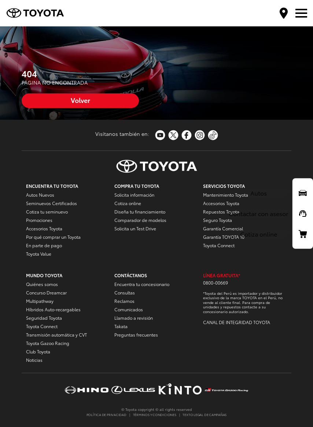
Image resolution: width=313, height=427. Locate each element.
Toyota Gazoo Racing (47, 343)
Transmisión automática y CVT (56, 334)
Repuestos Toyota (221, 211)
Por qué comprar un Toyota (53, 237)
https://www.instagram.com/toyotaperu (200, 135)
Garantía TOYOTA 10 (223, 237)
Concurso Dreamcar (46, 292)
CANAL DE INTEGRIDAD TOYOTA (236, 322)
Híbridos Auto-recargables (53, 309)
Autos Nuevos (40, 195)
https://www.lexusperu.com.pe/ (133, 390)
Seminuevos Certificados (51, 203)
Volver (80, 99)
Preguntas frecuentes (136, 334)
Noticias (34, 360)
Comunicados (128, 309)
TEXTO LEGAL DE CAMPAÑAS (205, 414)
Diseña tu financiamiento (139, 211)
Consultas (124, 292)
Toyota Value (38, 253)
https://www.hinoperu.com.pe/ (86, 389)
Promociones (39, 220)
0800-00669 (215, 282)
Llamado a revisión (133, 318)
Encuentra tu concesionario (141, 284)
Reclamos (124, 301)
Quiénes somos (42, 284)
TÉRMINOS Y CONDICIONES (154, 414)
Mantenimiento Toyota (225, 195)
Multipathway (40, 301)
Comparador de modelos (140, 220)
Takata (121, 326)
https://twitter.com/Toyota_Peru (173, 135)
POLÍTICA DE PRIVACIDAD (106, 414)
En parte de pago (44, 245)
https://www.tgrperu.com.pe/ (226, 389)
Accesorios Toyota (44, 228)
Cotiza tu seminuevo (47, 211)
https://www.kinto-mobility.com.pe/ (180, 389)
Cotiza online (127, 203)
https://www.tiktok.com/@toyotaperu (213, 135)
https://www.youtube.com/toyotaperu (160, 135)
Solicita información (134, 195)
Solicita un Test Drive (135, 228)
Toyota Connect (219, 245)
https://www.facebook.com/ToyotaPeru (186, 135)
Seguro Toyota (217, 220)
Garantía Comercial (223, 228)
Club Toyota (38, 351)
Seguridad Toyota (44, 318)
